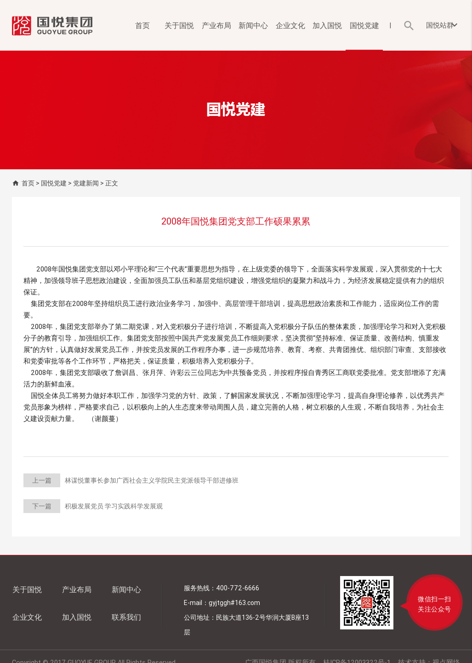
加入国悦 (327, 25)
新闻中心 (253, 25)
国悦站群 (443, 24)
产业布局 (216, 25)
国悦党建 (364, 25)
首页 (142, 25)
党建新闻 (86, 183)
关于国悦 (179, 25)
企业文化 (290, 25)
